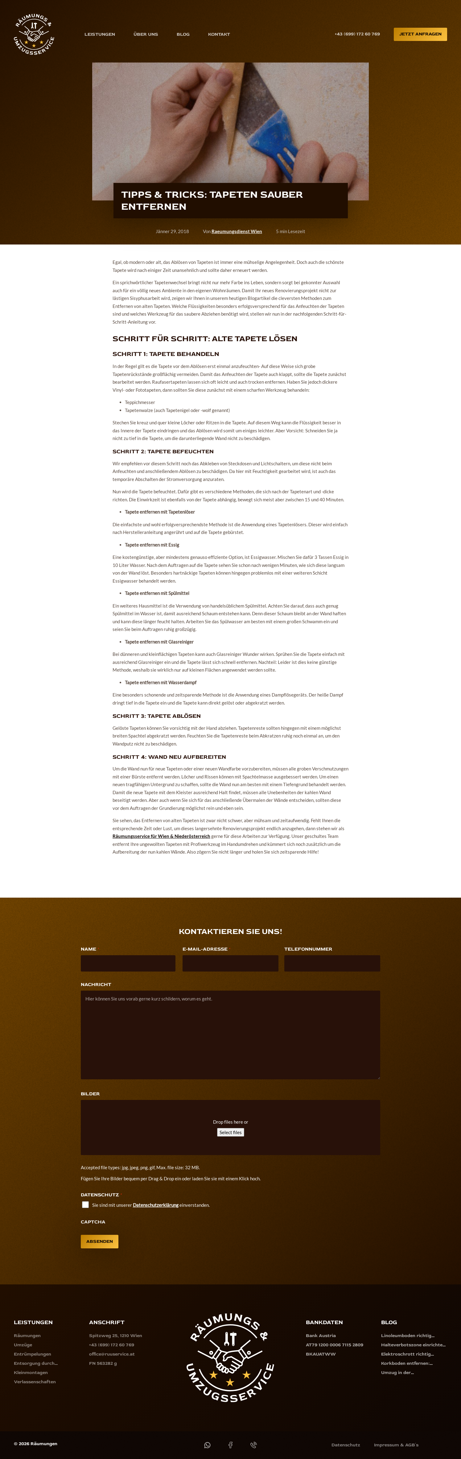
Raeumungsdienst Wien (237, 231)
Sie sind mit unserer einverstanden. (151, 1205)
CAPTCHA (93, 1222)
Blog (183, 34)
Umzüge (23, 1345)
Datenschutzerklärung (156, 1205)
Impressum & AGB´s (396, 1445)
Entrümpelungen (32, 1354)
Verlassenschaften (35, 1382)
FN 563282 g (103, 1363)
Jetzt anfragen (420, 34)
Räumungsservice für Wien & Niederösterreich (161, 836)
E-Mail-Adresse (206, 949)
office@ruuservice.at (112, 1354)
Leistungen (99, 34)
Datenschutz (345, 1445)
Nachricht (96, 984)
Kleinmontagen (31, 1373)
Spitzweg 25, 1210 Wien (115, 1336)
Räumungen (27, 1336)
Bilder (90, 1094)
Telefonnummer (308, 949)
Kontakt (219, 34)
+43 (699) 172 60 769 (357, 34)
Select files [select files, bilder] (231, 1132)
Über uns (146, 34)
